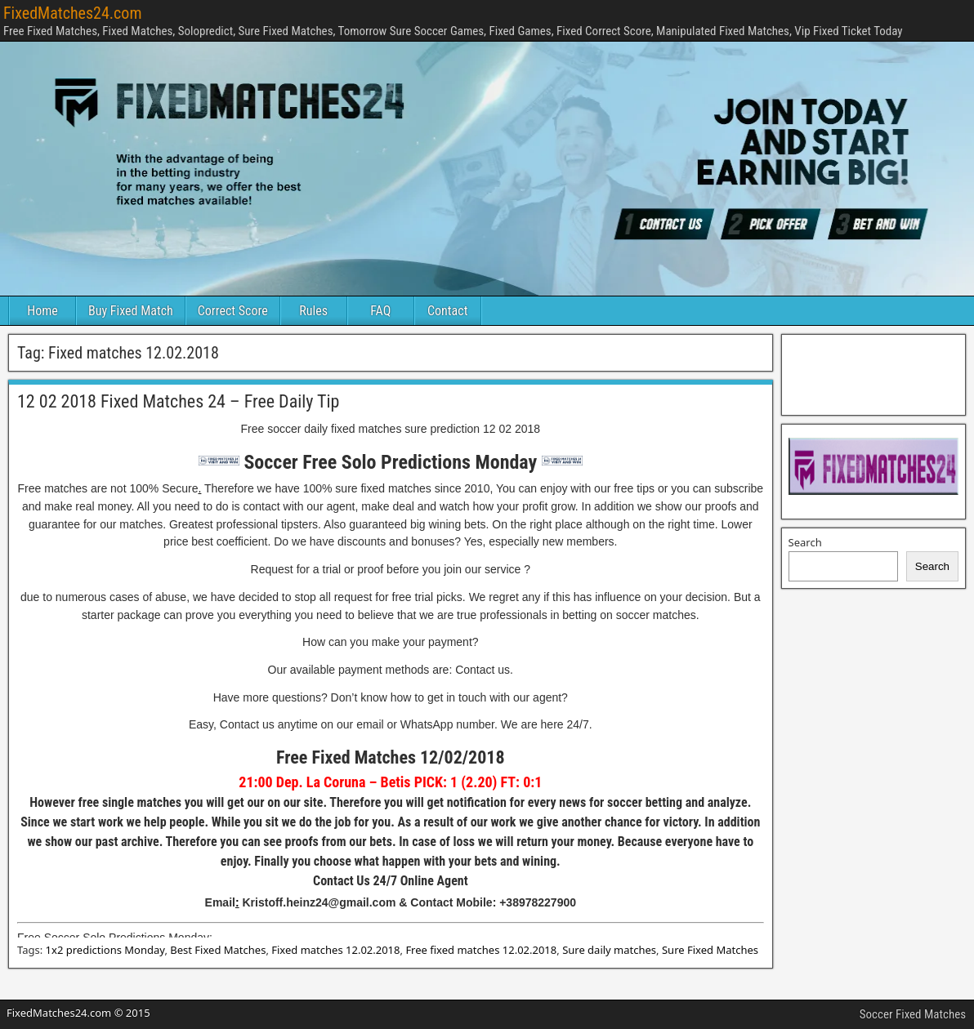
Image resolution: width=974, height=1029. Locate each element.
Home (42, 310)
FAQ (380, 310)
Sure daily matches (609, 949)
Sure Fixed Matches (710, 949)
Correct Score (233, 310)
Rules (313, 310)
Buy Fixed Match (130, 310)
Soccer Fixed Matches (913, 1014)
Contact (447, 310)
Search (805, 542)
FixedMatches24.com (72, 13)
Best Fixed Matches (218, 949)
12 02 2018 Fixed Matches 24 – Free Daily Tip (178, 401)
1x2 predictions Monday (105, 949)
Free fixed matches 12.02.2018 (480, 949)
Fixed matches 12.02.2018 (335, 949)
